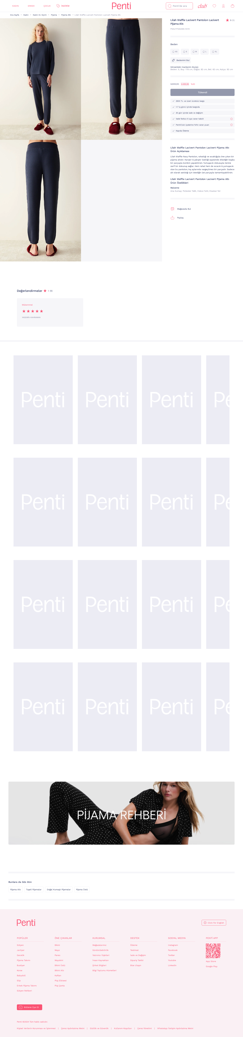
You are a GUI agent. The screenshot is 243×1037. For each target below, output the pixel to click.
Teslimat (134, 950)
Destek (134, 938)
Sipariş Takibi (136, 960)
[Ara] (170, 6)
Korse (19, 970)
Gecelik (20, 955)
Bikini (57, 945)
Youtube (172, 960)
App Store (211, 961)
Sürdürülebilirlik (100, 950)
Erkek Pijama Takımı (27, 985)
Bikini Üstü (60, 965)
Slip (19, 980)
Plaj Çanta (60, 985)
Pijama (54, 15)
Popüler (22, 938)
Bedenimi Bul (181, 60)
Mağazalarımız (99, 945)
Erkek (31, 6)
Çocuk (47, 6)
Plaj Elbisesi (60, 980)
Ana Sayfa (14, 15)
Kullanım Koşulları (123, 1028)
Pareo (57, 955)
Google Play (211, 966)
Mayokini (59, 960)
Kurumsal (98, 938)
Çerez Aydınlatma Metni (72, 1028)
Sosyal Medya (177, 938)
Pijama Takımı (23, 960)
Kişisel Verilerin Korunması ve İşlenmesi (36, 1028)
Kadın (15, 6)
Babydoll (21, 975)
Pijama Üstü (82, 889)
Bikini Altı (59, 970)
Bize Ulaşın (135, 965)
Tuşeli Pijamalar (34, 889)
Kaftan (58, 975)
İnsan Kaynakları (100, 960)
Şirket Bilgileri (99, 965)
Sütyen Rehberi (24, 991)
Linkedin (172, 965)
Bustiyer (21, 965)
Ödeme (133, 945)
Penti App (212, 938)
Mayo (57, 950)
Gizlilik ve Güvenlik (99, 1028)
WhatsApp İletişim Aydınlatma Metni (175, 1028)
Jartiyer (20, 950)
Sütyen (20, 945)
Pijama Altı (66, 15)
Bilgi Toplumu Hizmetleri (104, 970)
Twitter (171, 955)
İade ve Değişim (138, 955)
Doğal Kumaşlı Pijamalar (59, 889)
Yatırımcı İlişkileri (100, 955)
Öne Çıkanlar (63, 938)
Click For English (216, 923)
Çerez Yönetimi (144, 1028)
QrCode (213, 951)
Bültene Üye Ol (31, 1007)
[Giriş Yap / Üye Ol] (223, 6)
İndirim (65, 6)
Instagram (173, 945)
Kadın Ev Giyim (40, 15)
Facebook (173, 950)
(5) (232, 20)
